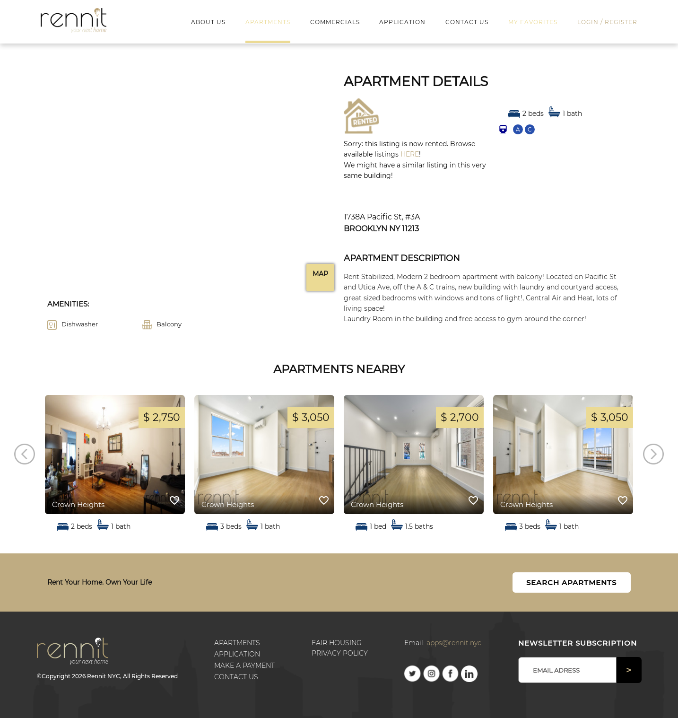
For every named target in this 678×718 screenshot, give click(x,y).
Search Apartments (571, 582)
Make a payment (244, 665)
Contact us (236, 677)
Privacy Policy (340, 653)
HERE (409, 154)
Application (237, 654)
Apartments (237, 643)
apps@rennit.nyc (453, 643)
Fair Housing (337, 643)
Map (320, 274)
